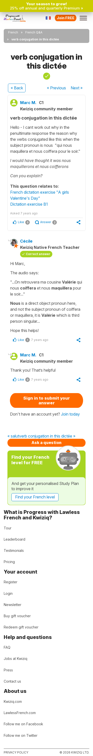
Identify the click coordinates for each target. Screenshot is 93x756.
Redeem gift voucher (21, 627)
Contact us (12, 681)
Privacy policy (16, 752)
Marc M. (28, 102)
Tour (7, 528)
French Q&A (33, 32)
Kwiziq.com (13, 701)
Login (8, 593)
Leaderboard (14, 539)
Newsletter (12, 605)
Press (8, 670)
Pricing (9, 562)
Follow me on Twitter (20, 735)
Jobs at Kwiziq (15, 658)
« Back (17, 87)
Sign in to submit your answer (46, 400)
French (13, 32)
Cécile (26, 241)
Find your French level (35, 496)
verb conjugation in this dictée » (47, 436)
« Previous (56, 87)
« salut (13, 436)
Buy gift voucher (17, 616)
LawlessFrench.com (20, 713)
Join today (70, 414)
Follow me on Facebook (23, 724)
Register (10, 582)
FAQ (7, 647)
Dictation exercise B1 (29, 204)
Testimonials (14, 550)
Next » (77, 87)
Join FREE (65, 18)
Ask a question (46, 442)
